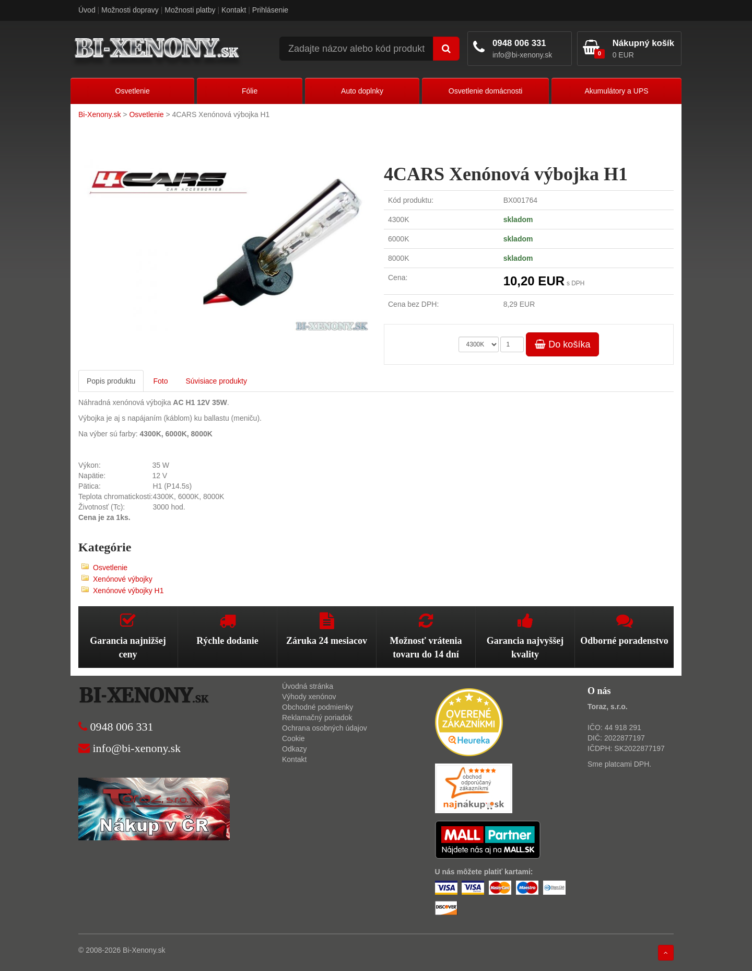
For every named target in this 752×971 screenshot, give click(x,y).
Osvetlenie (132, 91)
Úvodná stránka (307, 686)
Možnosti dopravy (130, 10)
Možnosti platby (189, 10)
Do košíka (562, 344)
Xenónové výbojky (122, 579)
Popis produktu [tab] (111, 381)
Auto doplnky (362, 91)
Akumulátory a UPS (616, 91)
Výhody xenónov (309, 696)
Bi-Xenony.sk (99, 114)
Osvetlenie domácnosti (486, 91)
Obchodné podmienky (317, 707)
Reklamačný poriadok (317, 717)
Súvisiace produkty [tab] (216, 381)
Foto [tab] (160, 381)
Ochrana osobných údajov (324, 728)
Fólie (249, 91)
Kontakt (233, 10)
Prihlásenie (270, 10)
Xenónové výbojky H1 (128, 590)
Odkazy (294, 749)
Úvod (87, 10)
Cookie (293, 738)
